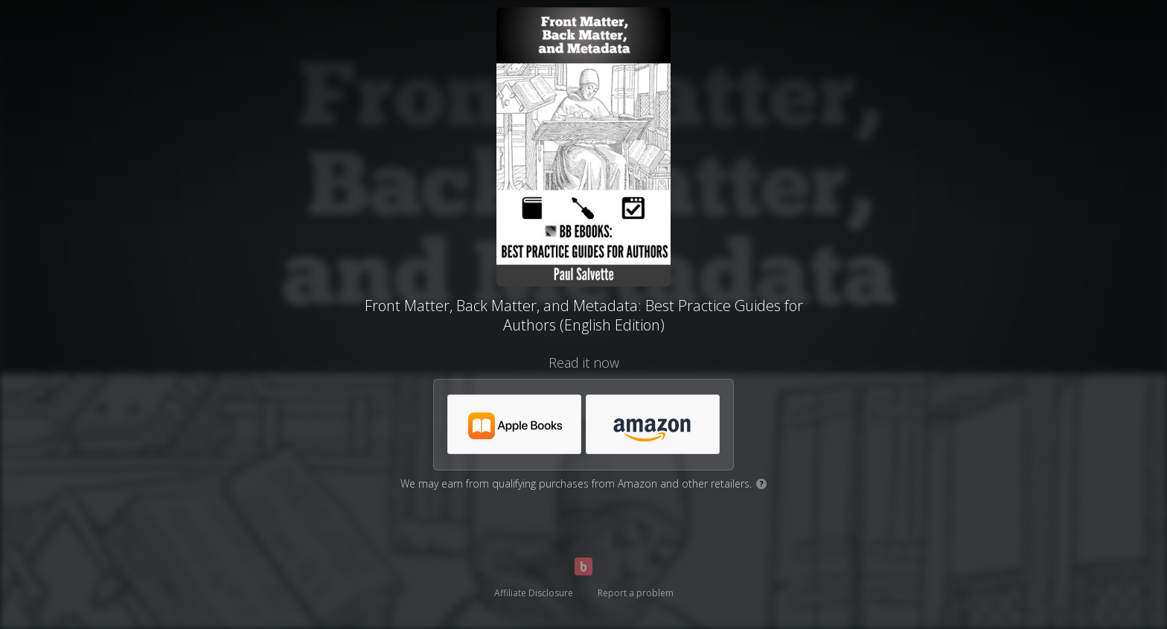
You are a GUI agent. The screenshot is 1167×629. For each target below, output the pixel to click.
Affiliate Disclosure (533, 593)
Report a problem (636, 593)
